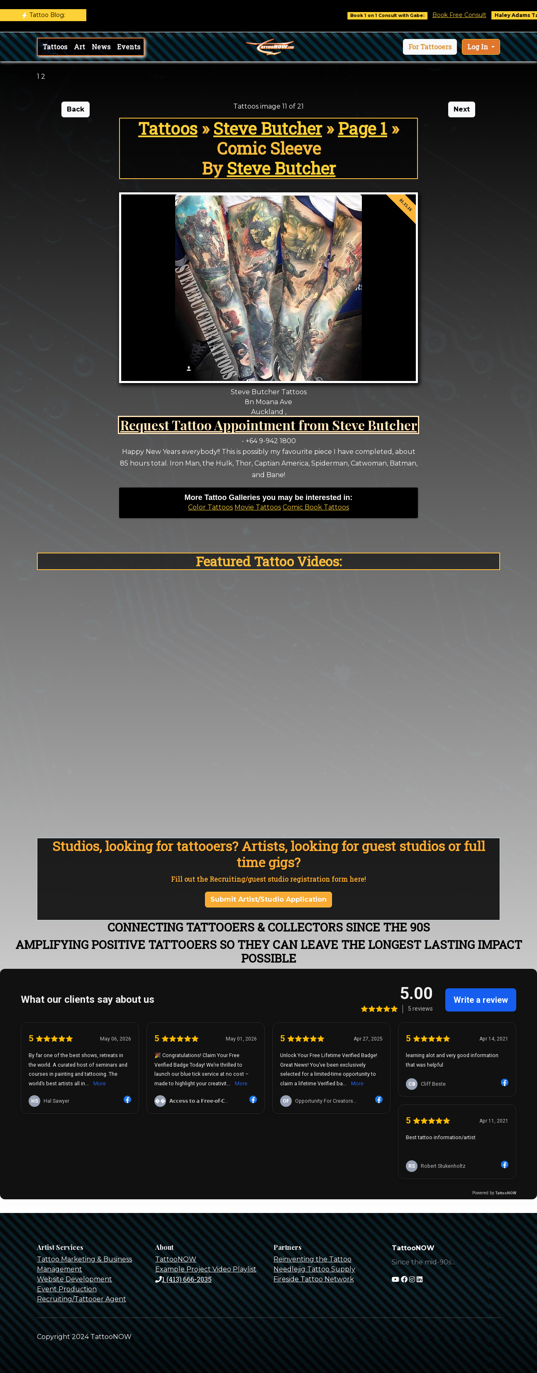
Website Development (74, 1279)
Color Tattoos (210, 507)
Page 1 (362, 128)
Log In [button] (478, 46)
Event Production (67, 1289)
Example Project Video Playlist (205, 1269)
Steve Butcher (267, 128)
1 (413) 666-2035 (183, 1279)
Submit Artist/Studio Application (268, 899)
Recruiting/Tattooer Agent (81, 1299)
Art (79, 46)
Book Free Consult (471, 15)
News (101, 46)
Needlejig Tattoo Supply (314, 1269)
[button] (430, 47)
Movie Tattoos (257, 507)
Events (128, 46)
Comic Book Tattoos (316, 507)
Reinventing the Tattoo (312, 1259)
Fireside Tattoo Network (313, 1279)
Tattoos (55, 46)
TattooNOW (175, 1259)
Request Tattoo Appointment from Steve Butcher (268, 425)
